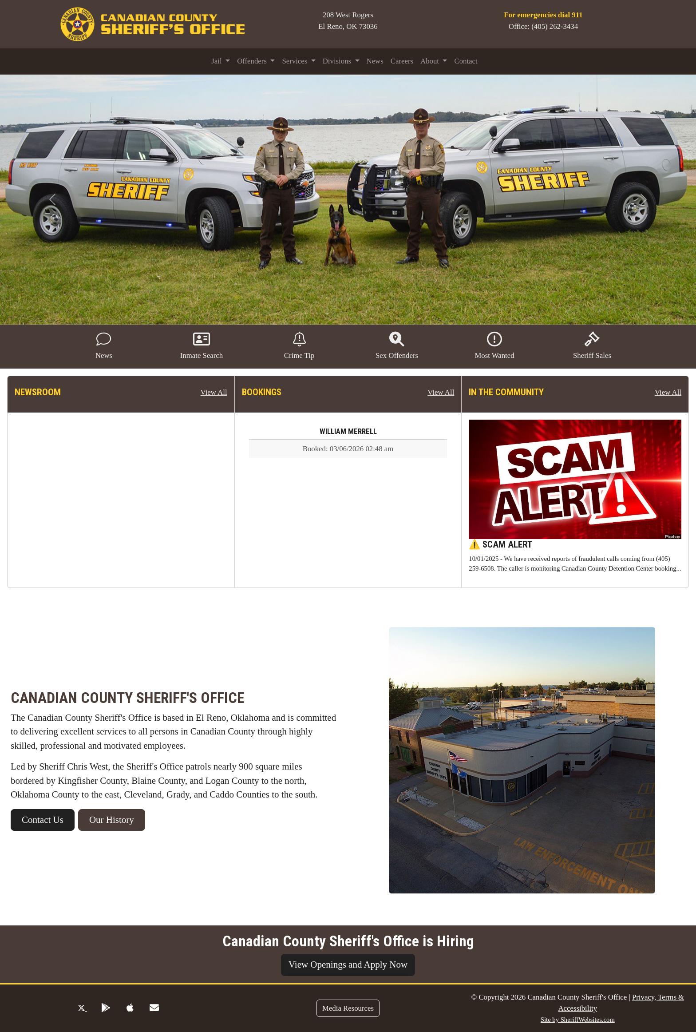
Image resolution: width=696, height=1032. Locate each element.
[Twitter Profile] (82, 1008)
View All (214, 392)
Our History (111, 819)
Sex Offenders (397, 346)
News (375, 61)
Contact (465, 61)
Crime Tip (299, 346)
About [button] (430, 61)
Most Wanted (494, 346)
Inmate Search (201, 346)
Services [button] (295, 61)
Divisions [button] (338, 61)
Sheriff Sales (592, 346)
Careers (402, 61)
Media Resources (348, 1008)
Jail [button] (217, 61)
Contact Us (42, 819)
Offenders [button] (253, 61)
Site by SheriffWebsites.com (578, 1019)
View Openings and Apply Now (348, 964)
